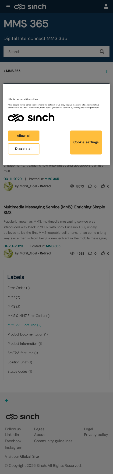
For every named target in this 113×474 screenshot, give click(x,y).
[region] (56, 124)
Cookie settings (86, 142)
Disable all (23, 149)
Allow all (23, 135)
